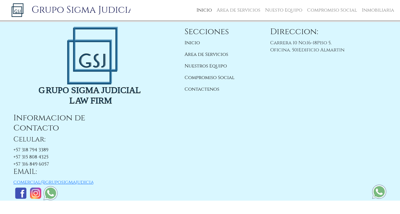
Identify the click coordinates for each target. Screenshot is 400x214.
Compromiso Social (332, 10)
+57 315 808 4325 (30, 157)
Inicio (204, 10)
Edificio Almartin (321, 50)
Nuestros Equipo (206, 66)
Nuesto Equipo (283, 10)
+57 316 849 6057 (31, 164)
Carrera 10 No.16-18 (293, 43)
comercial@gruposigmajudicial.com (60, 182)
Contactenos (202, 89)
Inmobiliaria (378, 10)
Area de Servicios (238, 10)
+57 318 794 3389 (30, 150)
